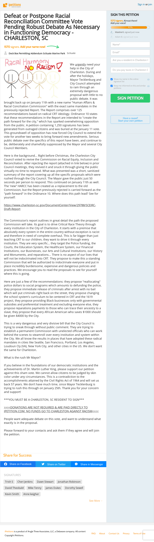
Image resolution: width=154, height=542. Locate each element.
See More (94, 500)
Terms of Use (139, 533)
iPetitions (77, 5)
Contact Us (114, 533)
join (150, 4)
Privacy (126, 533)
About (102, 533)
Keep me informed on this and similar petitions (128, 87)
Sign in (141, 4)
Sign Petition (130, 98)
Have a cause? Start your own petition (130, 119)
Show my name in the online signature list (125, 80)
